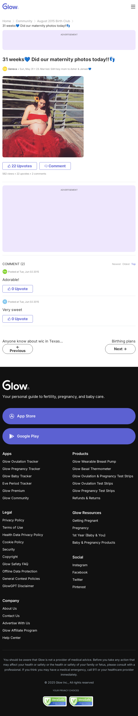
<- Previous (18, 349)
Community (24, 21)
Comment (55, 166)
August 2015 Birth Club (53, 21)
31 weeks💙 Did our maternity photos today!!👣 (36, 26)
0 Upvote (18, 289)
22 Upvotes (20, 166)
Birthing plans (124, 341)
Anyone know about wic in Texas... (32, 341)
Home (6, 21)
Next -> (120, 349)
